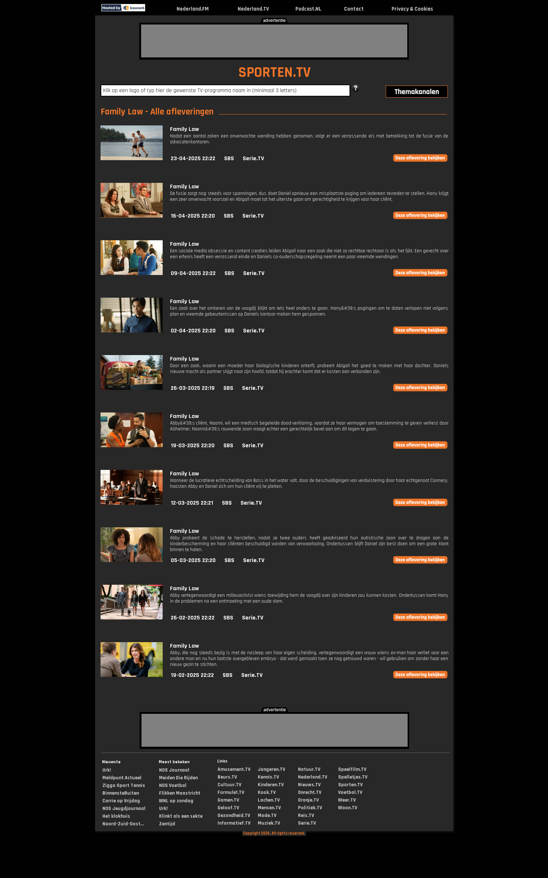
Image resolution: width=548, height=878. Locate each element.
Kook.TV (267, 792)
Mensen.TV (269, 807)
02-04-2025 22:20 (193, 331)
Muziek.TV (269, 823)
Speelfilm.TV (352, 769)
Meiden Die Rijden (178, 778)
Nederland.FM (193, 8)
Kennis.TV (268, 777)
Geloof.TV (228, 807)
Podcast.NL (308, 8)
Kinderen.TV (271, 784)
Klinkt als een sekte (181, 816)
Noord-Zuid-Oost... (123, 824)
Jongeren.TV (271, 769)
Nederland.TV (253, 8)
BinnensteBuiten (120, 793)
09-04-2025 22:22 (193, 273)
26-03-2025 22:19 (193, 388)
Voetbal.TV (350, 792)
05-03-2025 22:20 (193, 560)
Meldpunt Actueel (121, 778)
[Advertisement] (274, 41)
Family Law (184, 129)
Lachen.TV (269, 800)
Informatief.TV (234, 823)
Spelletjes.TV (352, 777)
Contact (354, 8)
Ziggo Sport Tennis (123, 785)
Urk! (106, 770)
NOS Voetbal (172, 785)
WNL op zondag (176, 801)
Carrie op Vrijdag (121, 801)
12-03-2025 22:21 (192, 503)
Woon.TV (347, 807)
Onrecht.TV (309, 792)
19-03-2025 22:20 (193, 445)
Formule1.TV (231, 792)
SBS (229, 158)
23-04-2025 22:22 (193, 158)
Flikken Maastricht (179, 793)
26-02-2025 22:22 (193, 618)
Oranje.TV (308, 800)
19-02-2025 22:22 (192, 675)
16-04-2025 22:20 (193, 216)
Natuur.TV (309, 769)
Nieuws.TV (309, 784)
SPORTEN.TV (274, 72)
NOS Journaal (174, 770)
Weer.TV (347, 800)
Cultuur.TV (229, 784)
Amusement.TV (234, 769)
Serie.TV (253, 158)
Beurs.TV (227, 777)
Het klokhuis (116, 816)
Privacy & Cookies (412, 8)
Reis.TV (306, 815)
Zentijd (167, 824)
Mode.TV (267, 815)
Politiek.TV (310, 807)
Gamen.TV (228, 800)
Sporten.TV (350, 784)
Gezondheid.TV (234, 815)
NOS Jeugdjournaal (123, 808)
